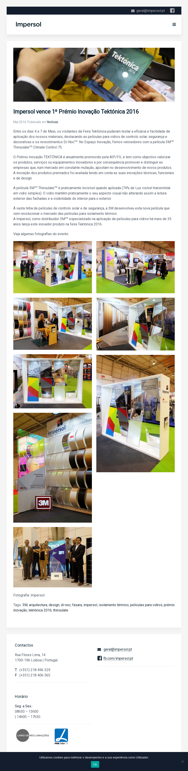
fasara (77, 605)
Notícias (52, 122)
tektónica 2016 (40, 610)
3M (24, 605)
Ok (95, 764)
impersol (90, 605)
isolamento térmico (114, 605)
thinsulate (60, 610)
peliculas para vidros (146, 605)
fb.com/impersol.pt (118, 658)
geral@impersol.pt (150, 11)
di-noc (66, 605)
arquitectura (38, 605)
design (54, 605)
